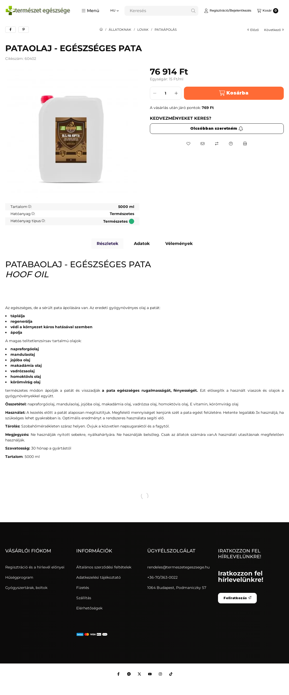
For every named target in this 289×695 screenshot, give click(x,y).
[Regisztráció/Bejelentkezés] (228, 11)
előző (253, 30)
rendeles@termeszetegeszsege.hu (178, 567)
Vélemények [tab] (179, 243)
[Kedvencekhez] (188, 143)
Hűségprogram (19, 577)
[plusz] (176, 93)
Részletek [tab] (107, 243)
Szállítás (83, 597)
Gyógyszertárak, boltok (26, 587)
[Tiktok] (171, 674)
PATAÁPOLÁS (166, 30)
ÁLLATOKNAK (120, 30)
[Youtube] (150, 674)
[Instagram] (160, 674)
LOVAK (143, 30)
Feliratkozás (237, 598)
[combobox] (161, 11)
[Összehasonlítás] (216, 143)
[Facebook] (118, 674)
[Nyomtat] (245, 143)
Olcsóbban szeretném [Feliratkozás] (216, 128)
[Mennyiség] (166, 93)
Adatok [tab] (142, 243)
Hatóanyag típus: (27, 220)
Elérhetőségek (89, 608)
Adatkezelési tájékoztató (98, 577)
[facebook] (10, 30)
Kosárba (233, 93)
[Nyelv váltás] (114, 11)
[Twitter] (139, 674)
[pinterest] (23, 30)
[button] (90, 11)
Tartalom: (21, 206)
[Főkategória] (101, 30)
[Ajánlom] (202, 143)
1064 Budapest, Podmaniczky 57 (176, 587)
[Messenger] (129, 674)
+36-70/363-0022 (162, 577)
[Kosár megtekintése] (268, 11)
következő (274, 30)
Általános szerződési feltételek (103, 567)
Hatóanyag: (22, 213)
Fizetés (82, 587)
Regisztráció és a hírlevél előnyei (34, 567)
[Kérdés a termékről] (230, 143)
